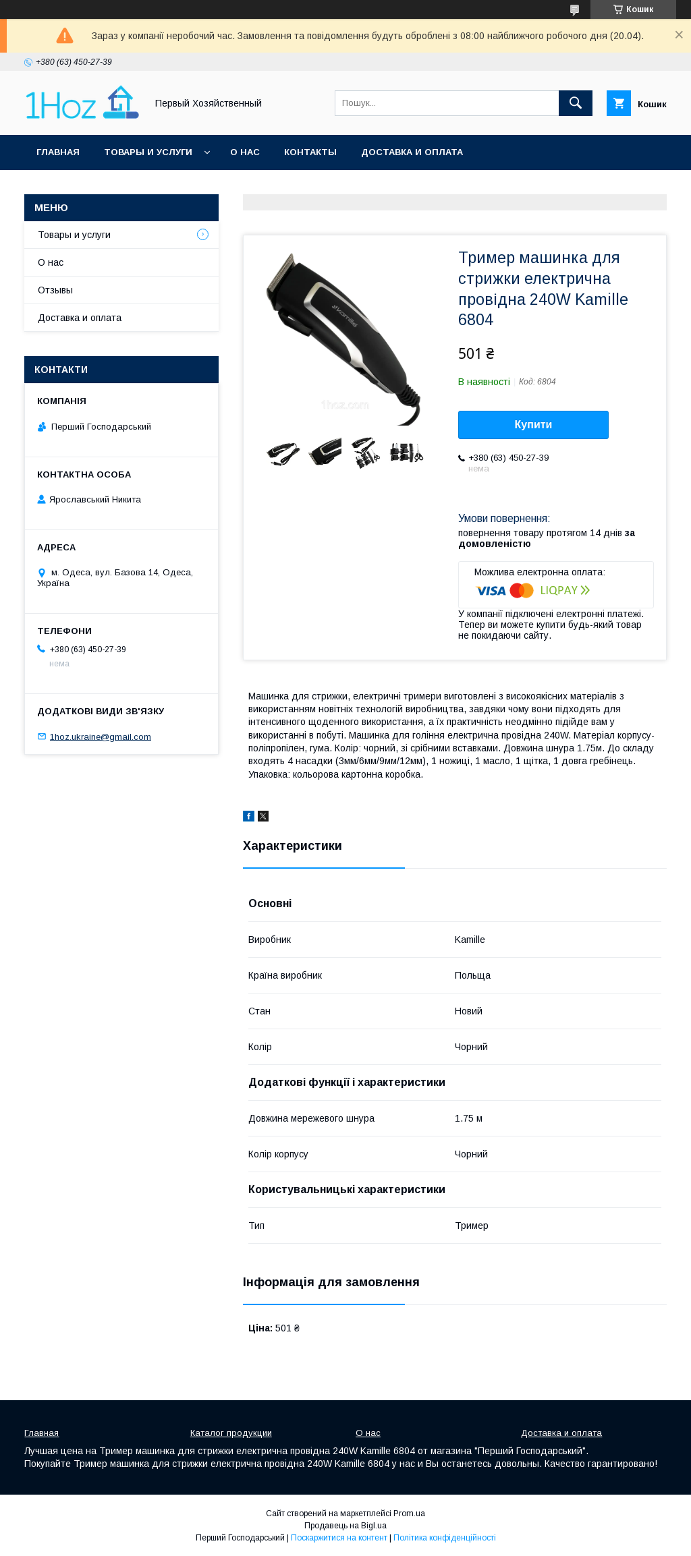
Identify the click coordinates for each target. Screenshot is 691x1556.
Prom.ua (409, 1513)
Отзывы (55, 290)
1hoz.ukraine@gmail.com (100, 736)
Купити (534, 424)
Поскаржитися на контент (339, 1538)
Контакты (310, 152)
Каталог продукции (231, 1433)
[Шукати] (575, 103)
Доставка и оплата (412, 152)
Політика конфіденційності (444, 1538)
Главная (58, 152)
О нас (245, 152)
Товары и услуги (148, 152)
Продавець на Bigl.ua (345, 1525)
